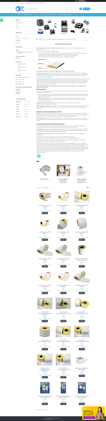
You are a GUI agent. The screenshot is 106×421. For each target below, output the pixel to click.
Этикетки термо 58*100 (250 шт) (81, 232)
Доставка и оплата (51, 14)
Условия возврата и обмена (64, 14)
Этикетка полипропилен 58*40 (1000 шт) (82, 396)
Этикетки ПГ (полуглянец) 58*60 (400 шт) (63, 341)
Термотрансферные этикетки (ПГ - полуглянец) (63, 180)
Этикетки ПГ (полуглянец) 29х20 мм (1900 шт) (45, 313)
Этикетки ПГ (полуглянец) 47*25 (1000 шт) (63, 313)
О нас (36, 14)
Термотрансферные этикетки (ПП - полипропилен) (82, 180)
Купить (45, 213)
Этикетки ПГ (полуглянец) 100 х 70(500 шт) (82, 341)
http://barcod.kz (20, 79)
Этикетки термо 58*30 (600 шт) (82, 206)
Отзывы (17, 27)
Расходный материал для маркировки (55, 39)
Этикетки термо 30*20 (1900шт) (63, 286)
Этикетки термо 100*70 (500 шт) (44, 259)
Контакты (42, 14)
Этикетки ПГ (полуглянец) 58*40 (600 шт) (45, 341)
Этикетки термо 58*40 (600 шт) (45, 232)
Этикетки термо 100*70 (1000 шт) (63, 259)
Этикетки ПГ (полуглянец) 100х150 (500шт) (63, 369)
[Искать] (80, 9)
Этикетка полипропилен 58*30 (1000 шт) (63, 396)
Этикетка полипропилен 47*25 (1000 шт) (45, 396)
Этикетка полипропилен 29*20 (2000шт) (82, 368)
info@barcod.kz (20, 81)
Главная (19, 14)
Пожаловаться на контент (59, 419)
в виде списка (89, 188)
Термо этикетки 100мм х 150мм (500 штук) (82, 259)
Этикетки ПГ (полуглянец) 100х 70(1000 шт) (45, 369)
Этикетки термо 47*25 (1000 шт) (45, 206)
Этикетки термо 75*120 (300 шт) (81, 286)
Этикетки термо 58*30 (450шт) (63, 206)
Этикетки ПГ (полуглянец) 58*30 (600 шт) (81, 313)
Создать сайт (22, 0)
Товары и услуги (27, 14)
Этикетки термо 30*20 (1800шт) (45, 286)
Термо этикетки (44, 179)
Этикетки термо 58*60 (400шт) (63, 232)
